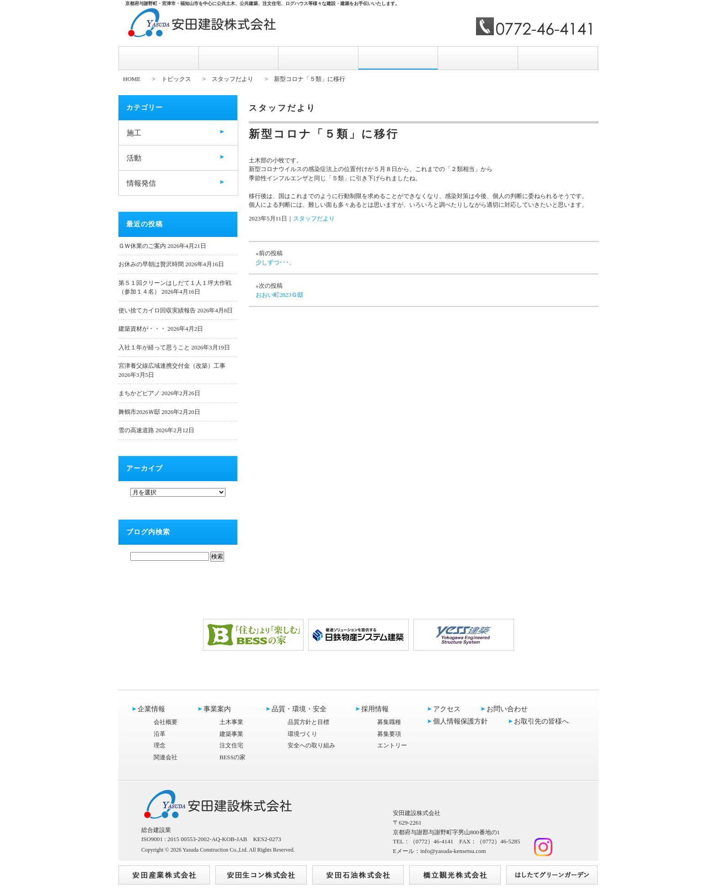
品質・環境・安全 (318, 58)
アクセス (478, 58)
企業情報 (158, 58)
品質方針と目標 (308, 722)
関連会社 (165, 757)
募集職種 (389, 722)
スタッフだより (232, 78)
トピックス (176, 78)
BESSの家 (232, 757)
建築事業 (231, 733)
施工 (134, 133)
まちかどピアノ (139, 393)
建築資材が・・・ (142, 328)
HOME (131, 78)
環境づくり (302, 733)
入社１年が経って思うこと (154, 347)
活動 (134, 158)
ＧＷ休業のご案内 (142, 245)
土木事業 (231, 722)
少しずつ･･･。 (275, 262)
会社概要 (165, 722)
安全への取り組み (311, 745)
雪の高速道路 (136, 430)
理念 (160, 745)
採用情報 (398, 58)
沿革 (160, 733)
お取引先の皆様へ (541, 721)
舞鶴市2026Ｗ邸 (139, 411)
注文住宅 (231, 745)
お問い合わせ (558, 58)
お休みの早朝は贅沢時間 (151, 264)
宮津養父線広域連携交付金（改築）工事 (171, 365)
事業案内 (238, 58)
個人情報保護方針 (460, 721)
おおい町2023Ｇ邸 (279, 294)
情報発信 (141, 183)
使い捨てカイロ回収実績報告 (157, 310)
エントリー (392, 745)
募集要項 (389, 733)
